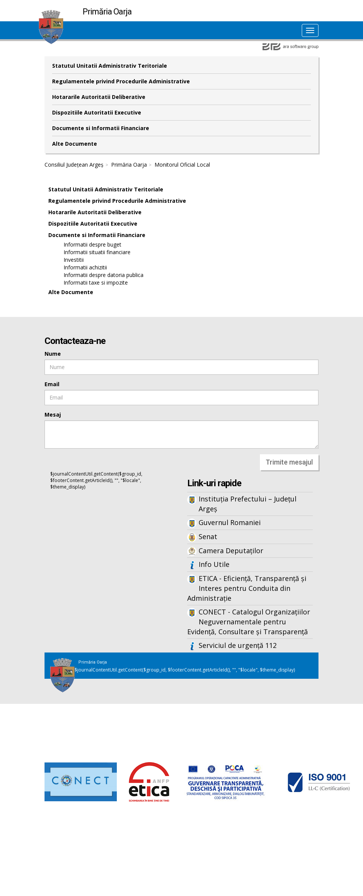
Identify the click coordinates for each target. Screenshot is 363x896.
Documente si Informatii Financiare (100, 128)
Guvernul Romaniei (230, 522)
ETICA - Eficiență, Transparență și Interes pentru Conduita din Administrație (246, 588)
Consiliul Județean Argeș (74, 164)
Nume (53, 353)
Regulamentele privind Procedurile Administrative (121, 81)
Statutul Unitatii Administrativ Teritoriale (109, 65)
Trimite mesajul (289, 462)
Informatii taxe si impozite (96, 282)
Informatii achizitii (85, 267)
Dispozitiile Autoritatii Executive (96, 112)
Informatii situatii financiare (97, 252)
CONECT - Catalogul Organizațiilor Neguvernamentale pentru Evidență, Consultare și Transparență (248, 621)
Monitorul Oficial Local (182, 164)
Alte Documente (74, 143)
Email (52, 384)
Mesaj (53, 414)
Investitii (74, 259)
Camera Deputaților (231, 550)
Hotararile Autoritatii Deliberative (98, 96)
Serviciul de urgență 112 (238, 645)
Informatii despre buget (92, 244)
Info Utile (214, 564)
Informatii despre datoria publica (103, 275)
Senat (208, 536)
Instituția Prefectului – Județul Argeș (247, 503)
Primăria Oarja (129, 164)
